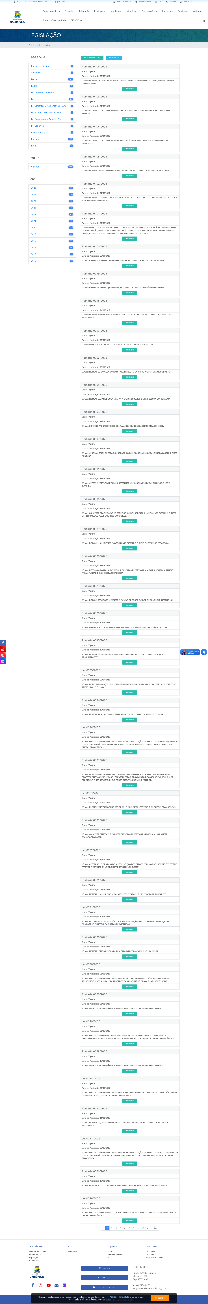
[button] (204, 20)
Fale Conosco (151, 1251)
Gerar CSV (114, 58)
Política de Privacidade (119, 1297)
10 (143, 1228)
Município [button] (99, 11)
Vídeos (109, 1257)
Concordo (160, 1298)
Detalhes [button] (130, 89)
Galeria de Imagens (115, 1254)
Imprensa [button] (167, 11)
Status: (85, 71)
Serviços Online (150, 11)
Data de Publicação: (90, 76)
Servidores (183, 11)
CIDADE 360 (77, 20)
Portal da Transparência (54, 20)
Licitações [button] (131, 11)
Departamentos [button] (51, 11)
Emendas (69, 11)
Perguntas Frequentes (155, 1257)
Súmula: (85, 80)
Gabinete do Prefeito (37, 1251)
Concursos (72, 1251)
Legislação (115, 11)
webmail (197, 11)
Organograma (35, 1254)
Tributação (84, 11)
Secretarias (34, 1261)
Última (154, 1228)
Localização (150, 1254)
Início (32, 45)
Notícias (110, 1251)
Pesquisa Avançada (92, 58)
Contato (104, 1268)
